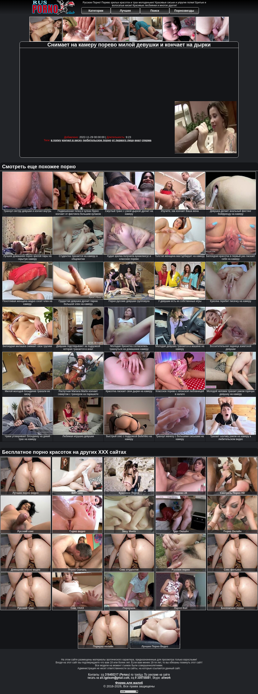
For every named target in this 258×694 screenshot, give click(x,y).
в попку (56, 140)
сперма (146, 140)
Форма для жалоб (129, 682)
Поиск (154, 10)
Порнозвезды (184, 10)
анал (138, 140)
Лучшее (125, 10)
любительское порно (97, 140)
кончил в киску (72, 140)
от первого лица (123, 140)
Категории (95, 10)
